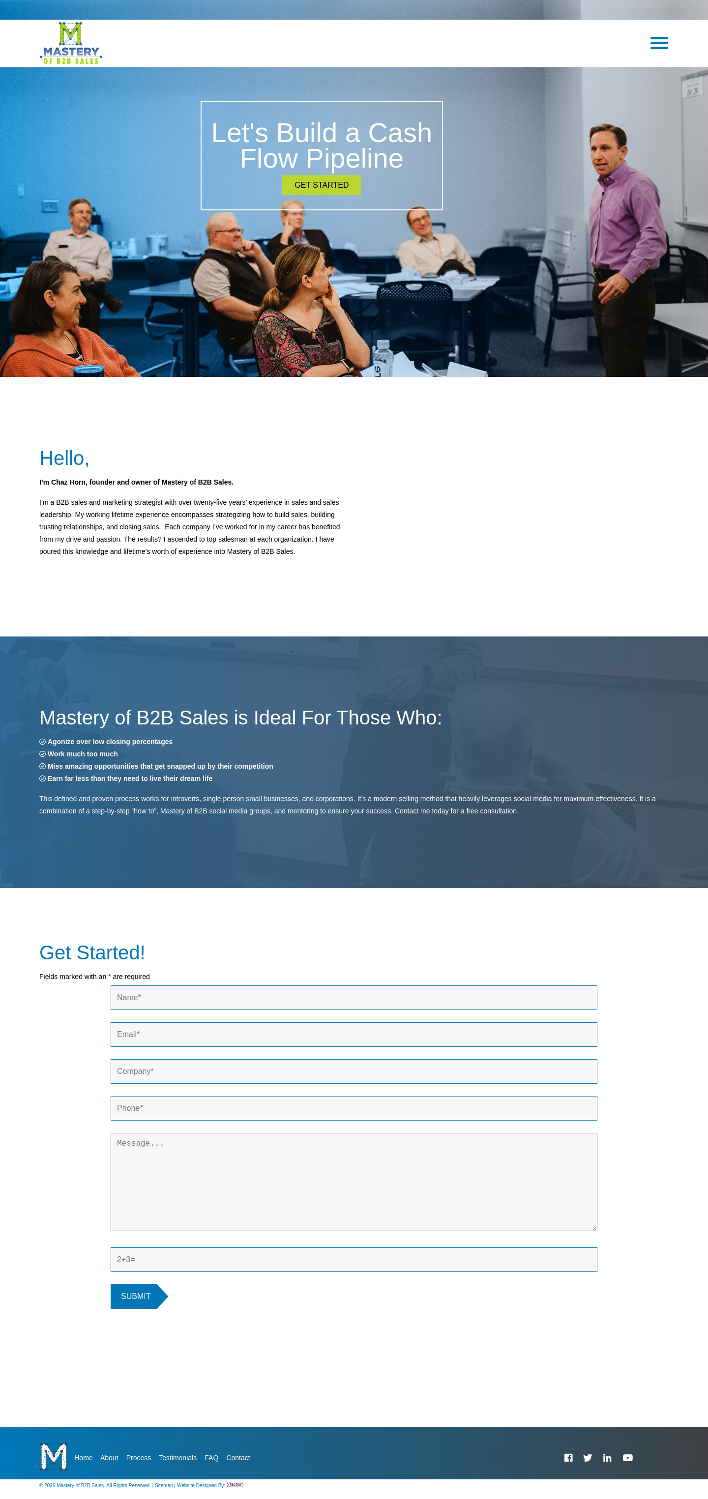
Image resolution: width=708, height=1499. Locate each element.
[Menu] (659, 43)
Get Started (322, 185)
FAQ (211, 1458)
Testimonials (178, 1458)
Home (83, 1458)
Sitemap (164, 1493)
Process (138, 1458)
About (109, 1458)
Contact (238, 1458)
